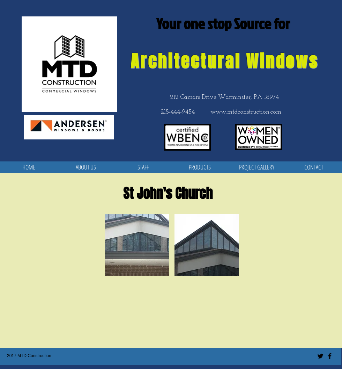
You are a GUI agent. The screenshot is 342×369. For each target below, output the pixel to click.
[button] (137, 245)
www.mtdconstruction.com (245, 112)
